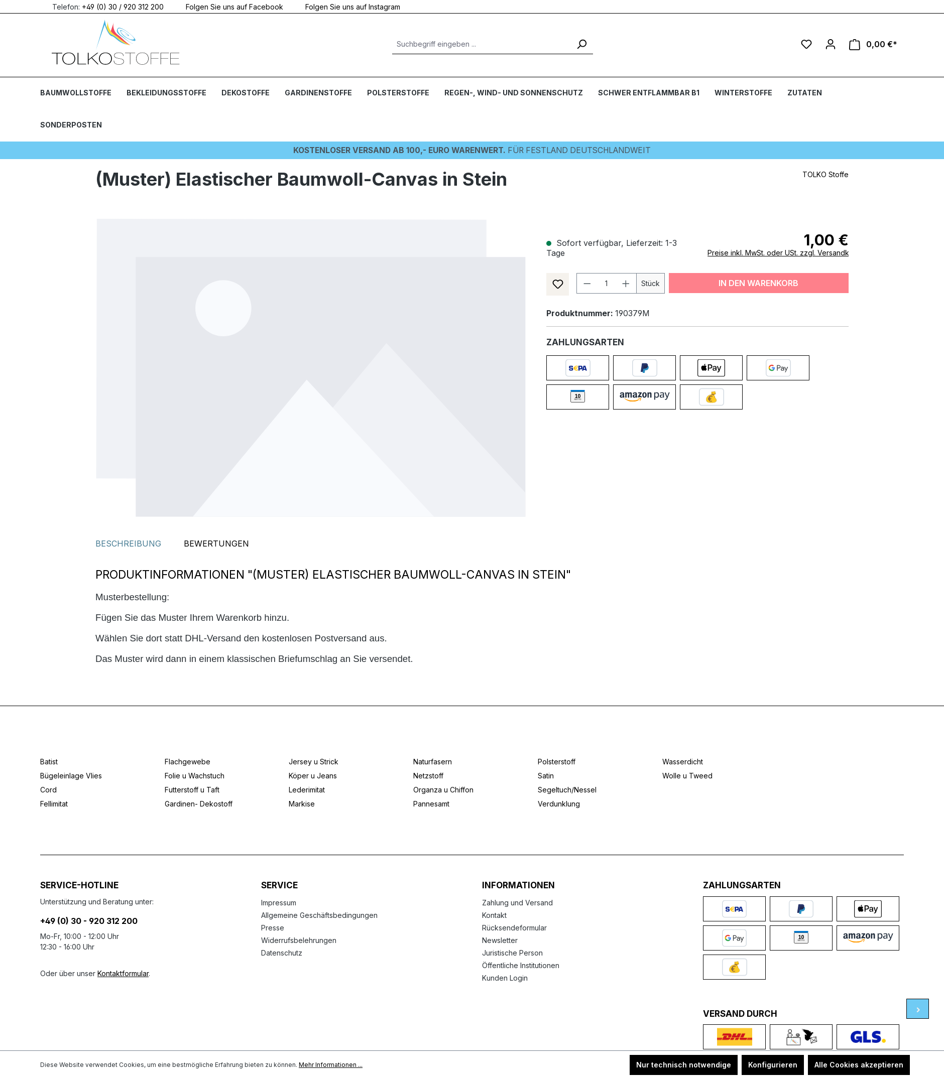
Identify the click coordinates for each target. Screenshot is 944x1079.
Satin (546, 775)
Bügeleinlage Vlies (71, 775)
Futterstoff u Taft (192, 789)
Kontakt (494, 914)
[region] (310, 367)
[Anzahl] (606, 283)
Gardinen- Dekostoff (198, 803)
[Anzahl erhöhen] (626, 283)
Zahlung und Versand (517, 902)
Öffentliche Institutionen (520, 965)
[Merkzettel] (806, 44)
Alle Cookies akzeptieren (858, 1064)
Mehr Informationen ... (331, 1064)
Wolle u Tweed (687, 775)
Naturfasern (432, 761)
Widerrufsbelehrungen (298, 939)
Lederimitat (307, 789)
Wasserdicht (682, 761)
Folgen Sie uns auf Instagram (346, 6)
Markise (302, 803)
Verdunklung (559, 803)
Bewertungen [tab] (216, 543)
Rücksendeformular (514, 927)
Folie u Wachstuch (194, 775)
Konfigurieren (772, 1064)
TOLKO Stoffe (825, 174)
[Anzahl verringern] (587, 283)
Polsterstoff (556, 761)
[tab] (128, 543)
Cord (48, 789)
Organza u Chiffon (443, 789)
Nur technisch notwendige (683, 1064)
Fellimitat (54, 803)
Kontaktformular (123, 973)
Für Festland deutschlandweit (472, 150)
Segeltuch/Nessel (567, 789)
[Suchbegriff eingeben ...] (481, 44)
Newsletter (500, 939)
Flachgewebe (187, 761)
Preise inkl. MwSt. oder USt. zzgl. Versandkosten (787, 252)
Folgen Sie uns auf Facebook (228, 6)
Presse (272, 927)
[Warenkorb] (873, 44)
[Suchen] (581, 44)
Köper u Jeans (313, 775)
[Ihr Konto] (830, 44)
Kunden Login (505, 977)
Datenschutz (281, 952)
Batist (49, 761)
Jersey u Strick (313, 761)
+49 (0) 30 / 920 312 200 (123, 6)
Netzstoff (428, 775)
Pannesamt (431, 803)
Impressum (278, 902)
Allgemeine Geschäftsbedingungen (319, 914)
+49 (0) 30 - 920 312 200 (89, 920)
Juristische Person (512, 952)
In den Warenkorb (758, 283)
